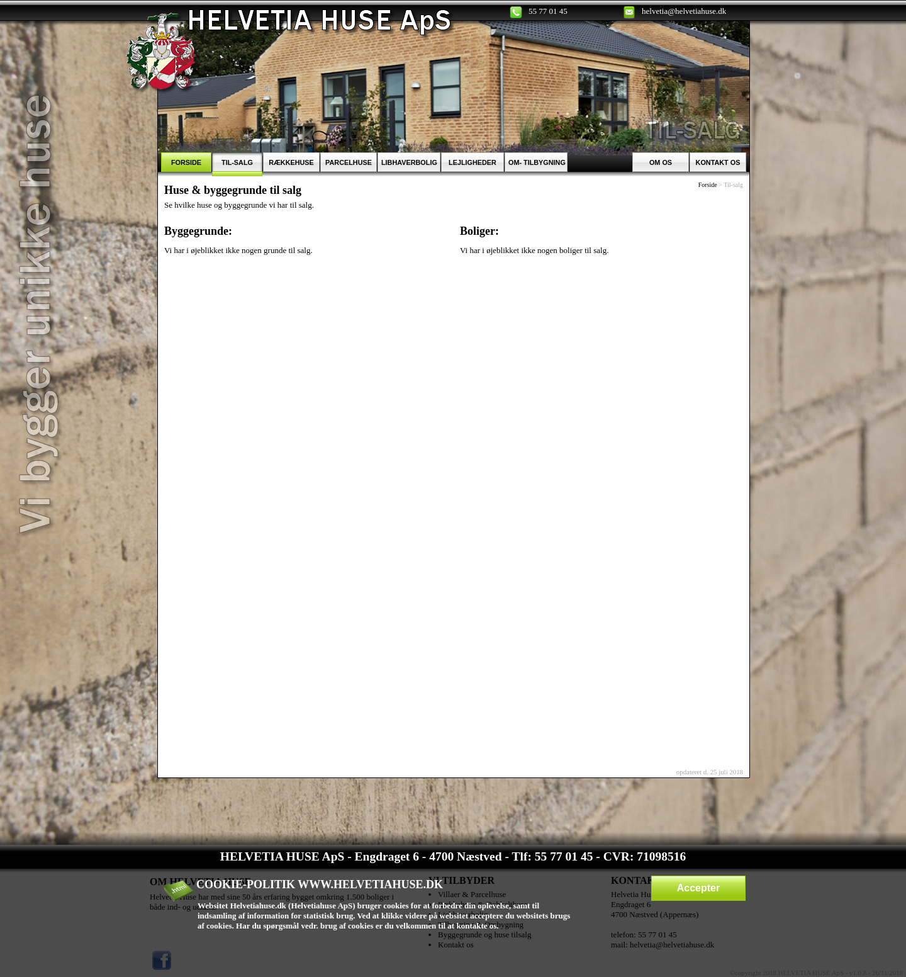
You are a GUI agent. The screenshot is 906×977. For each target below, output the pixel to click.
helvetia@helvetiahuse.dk (684, 11)
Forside (707, 184)
